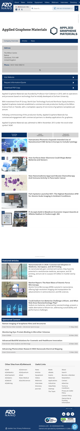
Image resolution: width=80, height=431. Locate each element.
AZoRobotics (9, 372)
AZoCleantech (10, 375)
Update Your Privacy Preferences (18, 428)
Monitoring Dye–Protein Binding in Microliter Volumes (26, 332)
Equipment (39, 375)
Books (50, 370)
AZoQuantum (23, 372)
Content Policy (67, 396)
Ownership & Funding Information (66, 400)
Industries (52, 383)
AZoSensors (23, 370)
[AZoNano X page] (22, 9)
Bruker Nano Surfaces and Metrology (18, 344)
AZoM (7, 370)
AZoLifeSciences (24, 381)
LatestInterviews (40, 135)
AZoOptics (8, 378)
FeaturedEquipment (65, 135)
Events (50, 375)
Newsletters (66, 378)
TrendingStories (14, 135)
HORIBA (8, 335)
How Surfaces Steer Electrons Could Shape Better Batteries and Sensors (50, 158)
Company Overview (11, 41)
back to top (70, 408)
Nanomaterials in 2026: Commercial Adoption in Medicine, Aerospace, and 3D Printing (50, 265)
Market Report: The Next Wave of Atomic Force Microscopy (49, 283)
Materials (51, 378)
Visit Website (9, 77)
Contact (64, 381)
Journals (38, 389)
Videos (37, 378)
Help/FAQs (52, 386)
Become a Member (68, 375)
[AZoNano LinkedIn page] (16, 9)
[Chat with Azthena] (75, 427)
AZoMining (8, 383)
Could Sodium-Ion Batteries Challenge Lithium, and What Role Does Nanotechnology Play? (53, 302)
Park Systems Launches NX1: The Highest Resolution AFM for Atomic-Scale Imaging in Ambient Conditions (53, 195)
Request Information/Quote (15, 82)
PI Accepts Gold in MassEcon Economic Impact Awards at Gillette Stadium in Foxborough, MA (53, 213)
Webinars (38, 381)
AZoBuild (8, 381)
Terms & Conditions (65, 387)
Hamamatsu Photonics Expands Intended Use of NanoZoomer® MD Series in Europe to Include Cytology (53, 140)
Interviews (38, 383)
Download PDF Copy (12, 88)
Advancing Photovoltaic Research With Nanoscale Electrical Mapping (32, 349)
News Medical (24, 378)
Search (64, 372)
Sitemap (51, 389)
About (64, 370)
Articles (37, 372)
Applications (52, 381)
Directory (38, 386)
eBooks (50, 372)
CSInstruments (11, 352)
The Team (51, 391)
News (37, 370)
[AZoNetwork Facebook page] (19, 9)
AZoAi (21, 375)
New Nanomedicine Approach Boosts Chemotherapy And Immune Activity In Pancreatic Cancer (52, 177)
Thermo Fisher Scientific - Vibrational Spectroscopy (22, 327)
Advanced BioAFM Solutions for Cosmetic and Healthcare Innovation (32, 340)
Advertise (65, 383)
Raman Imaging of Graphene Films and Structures (24, 323)
